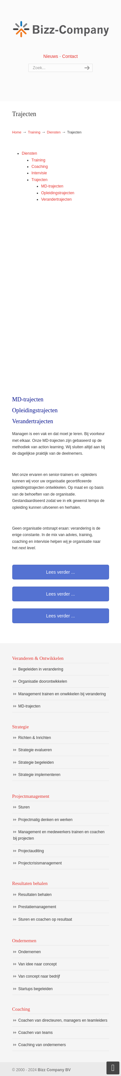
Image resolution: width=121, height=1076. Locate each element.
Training (34, 132)
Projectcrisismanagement (40, 863)
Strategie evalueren (35, 750)
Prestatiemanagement (37, 907)
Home (17, 132)
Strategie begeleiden (36, 762)
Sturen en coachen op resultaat (45, 919)
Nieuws (50, 56)
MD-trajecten (52, 186)
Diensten (54, 132)
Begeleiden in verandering (40, 669)
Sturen (24, 807)
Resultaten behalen (35, 894)
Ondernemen (29, 952)
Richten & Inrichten (34, 737)
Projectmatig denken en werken (45, 819)
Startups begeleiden (35, 989)
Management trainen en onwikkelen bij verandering (62, 694)
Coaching (40, 166)
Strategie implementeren (39, 774)
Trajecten (40, 180)
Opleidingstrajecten (58, 193)
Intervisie (39, 173)
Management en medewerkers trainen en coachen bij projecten (59, 835)
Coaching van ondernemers (42, 1045)
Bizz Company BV (60, 26)
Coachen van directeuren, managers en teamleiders (62, 1020)
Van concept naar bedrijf (39, 976)
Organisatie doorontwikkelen (42, 681)
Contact (70, 56)
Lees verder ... (60, 572)
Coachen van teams (35, 1032)
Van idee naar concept (37, 964)
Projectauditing (31, 851)
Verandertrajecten (56, 199)
